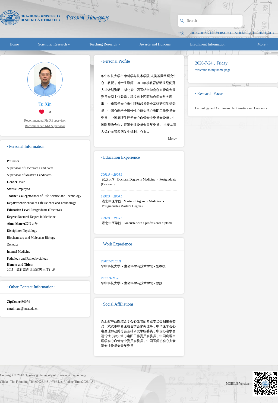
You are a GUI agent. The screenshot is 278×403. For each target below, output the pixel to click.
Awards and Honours (155, 44)
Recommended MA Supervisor (45, 126)
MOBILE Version (237, 383)
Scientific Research (54, 44)
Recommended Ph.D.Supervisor (45, 120)
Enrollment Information (207, 44)
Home (14, 44)
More (262, 44)
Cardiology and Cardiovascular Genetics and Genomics (231, 108)
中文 (181, 33)
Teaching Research (104, 44)
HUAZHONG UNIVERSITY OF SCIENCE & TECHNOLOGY (233, 33)
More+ (172, 138)
